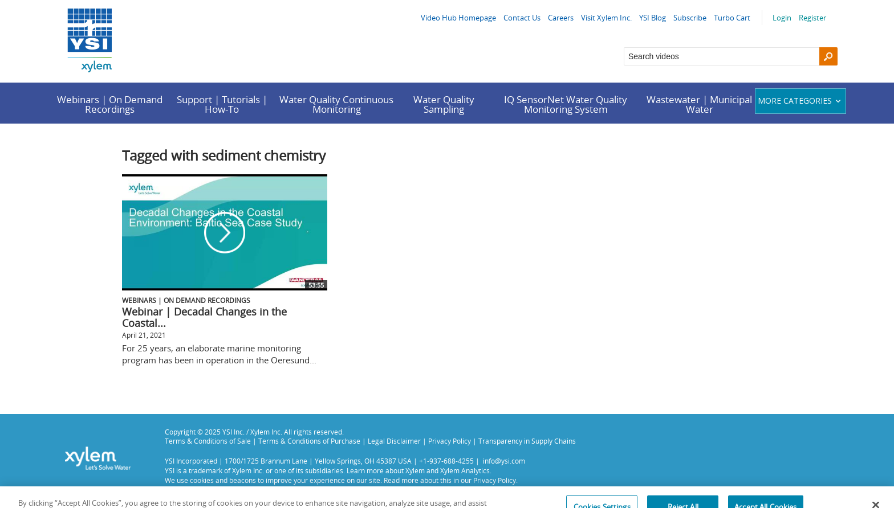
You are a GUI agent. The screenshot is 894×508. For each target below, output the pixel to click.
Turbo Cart (732, 18)
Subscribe (689, 18)
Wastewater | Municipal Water (699, 104)
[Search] (828, 56)
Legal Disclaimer (394, 440)
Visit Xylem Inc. (606, 18)
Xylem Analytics (465, 470)
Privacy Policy (449, 440)
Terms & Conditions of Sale (208, 440)
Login (782, 18)
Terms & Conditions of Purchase (309, 440)
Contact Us (522, 18)
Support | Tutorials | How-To (222, 104)
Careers (561, 18)
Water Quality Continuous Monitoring (336, 104)
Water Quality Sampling (443, 104)
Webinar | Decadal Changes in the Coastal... (204, 317)
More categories (801, 100)
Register (812, 18)
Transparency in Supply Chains (527, 440)
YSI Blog (652, 18)
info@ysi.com (504, 460)
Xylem (415, 470)
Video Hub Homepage (458, 18)
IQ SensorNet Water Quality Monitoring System (565, 104)
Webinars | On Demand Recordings (109, 104)
